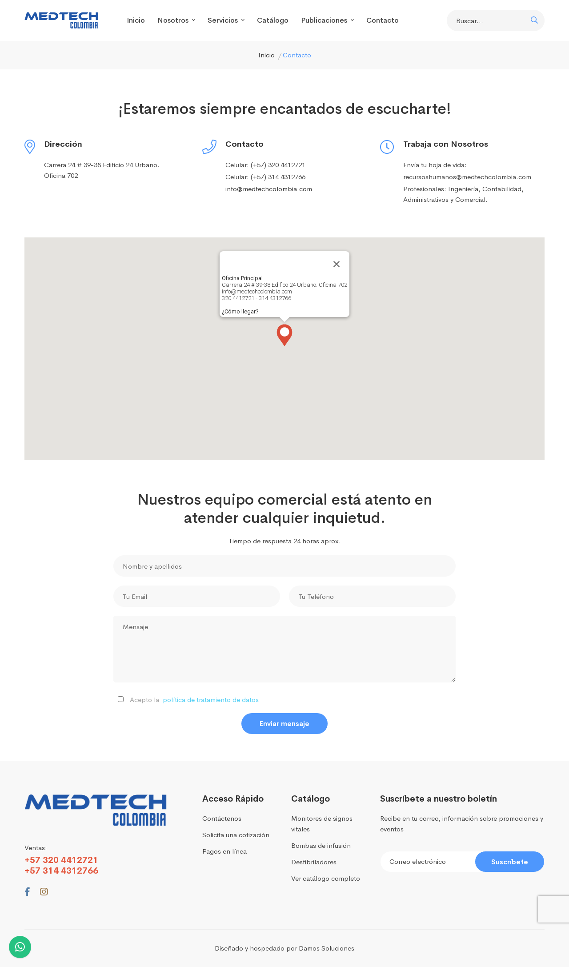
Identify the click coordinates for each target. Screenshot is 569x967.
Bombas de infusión (321, 845)
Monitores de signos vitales (322, 823)
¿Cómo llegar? (240, 311)
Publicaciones (327, 20)
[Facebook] (27, 892)
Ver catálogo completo (325, 878)
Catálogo (273, 20)
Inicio (136, 20)
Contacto (382, 20)
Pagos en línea (224, 851)
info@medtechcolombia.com (268, 189)
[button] (284, 335)
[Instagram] (44, 892)
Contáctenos (221, 818)
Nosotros (176, 20)
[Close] (336, 264)
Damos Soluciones (326, 948)
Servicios (226, 20)
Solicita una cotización (235, 835)
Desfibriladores (314, 862)
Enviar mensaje (284, 723)
